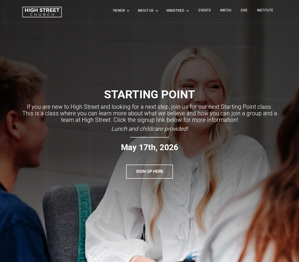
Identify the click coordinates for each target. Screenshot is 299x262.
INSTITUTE (265, 10)
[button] (121, 11)
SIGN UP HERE (149, 171)
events (205, 10)
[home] (42, 12)
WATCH (225, 10)
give (244, 10)
